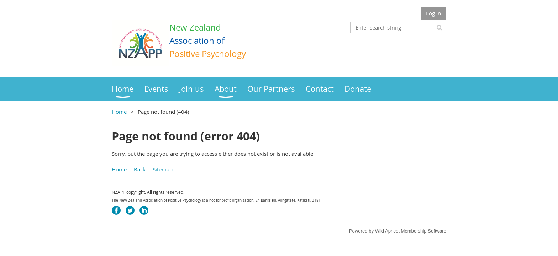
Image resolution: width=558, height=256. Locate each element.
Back (140, 169)
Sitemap (163, 169)
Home (119, 111)
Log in (433, 13)
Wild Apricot (387, 231)
